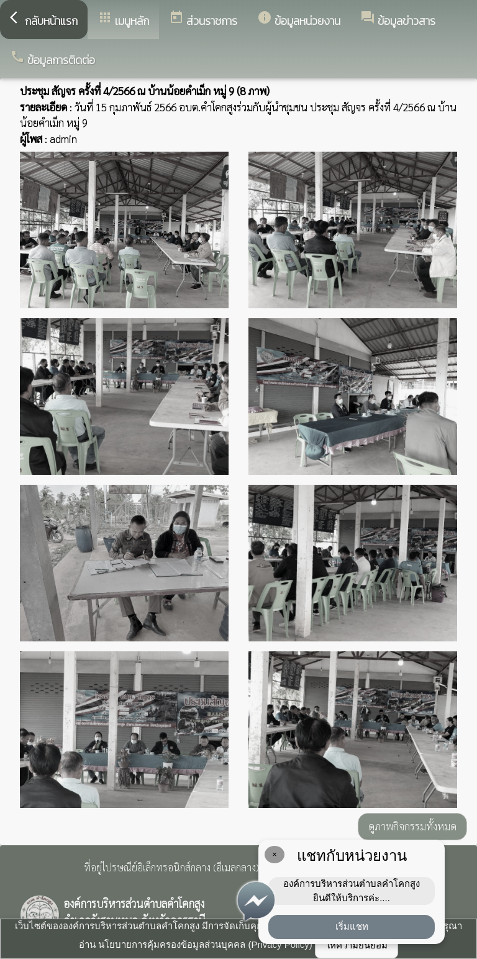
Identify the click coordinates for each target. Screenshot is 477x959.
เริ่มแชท (351, 926)
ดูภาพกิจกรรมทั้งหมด (412, 826)
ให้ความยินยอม (356, 945)
